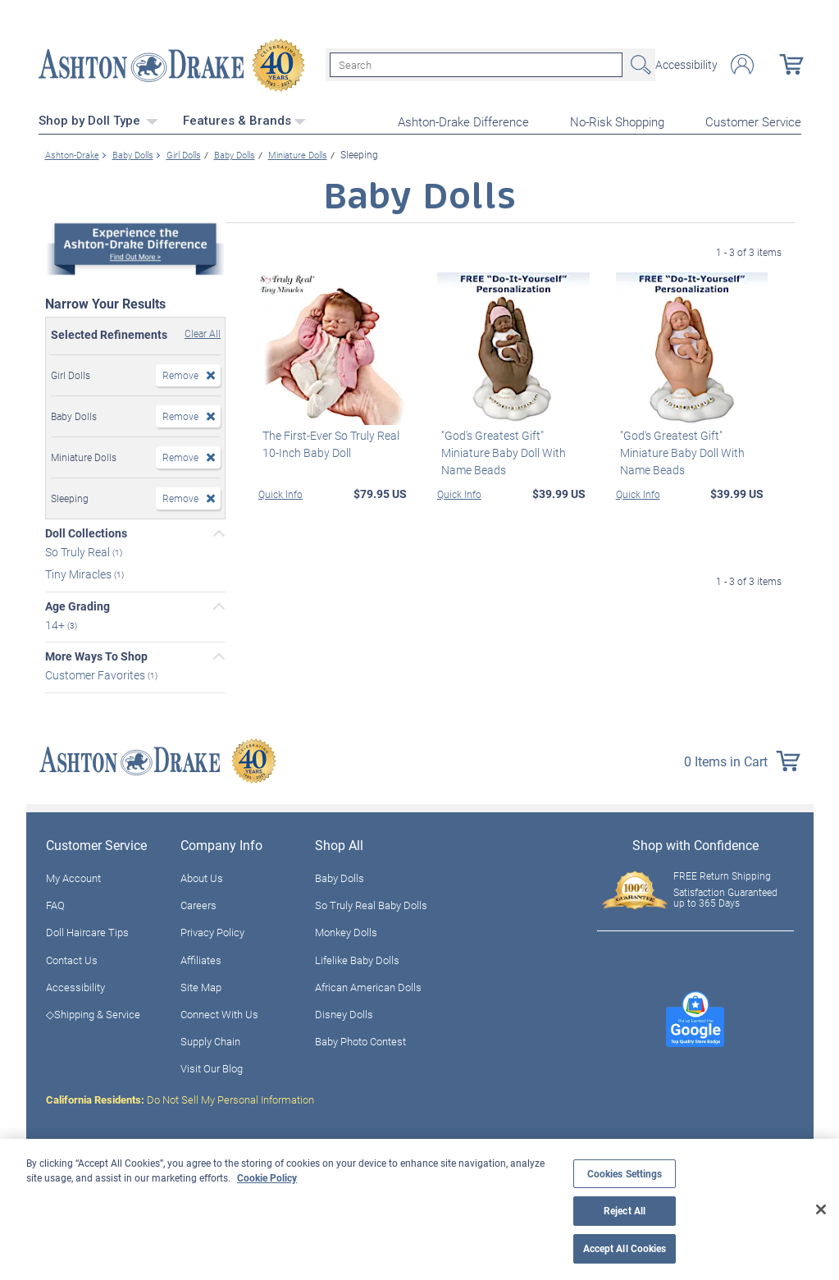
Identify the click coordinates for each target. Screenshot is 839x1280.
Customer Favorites (96, 673)
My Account (73, 876)
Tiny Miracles (79, 571)
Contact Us (72, 957)
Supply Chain (210, 1039)
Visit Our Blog (211, 1066)
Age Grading (77, 604)
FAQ (55, 903)
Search (638, 64)
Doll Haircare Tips (87, 930)
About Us (201, 876)
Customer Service (753, 120)
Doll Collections (86, 531)
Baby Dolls (339, 876)
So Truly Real (78, 549)
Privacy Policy (212, 930)
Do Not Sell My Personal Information (180, 1097)
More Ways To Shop (96, 655)
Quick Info (280, 491)
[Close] (821, 1209)
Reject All (624, 1211)
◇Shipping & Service (93, 1011)
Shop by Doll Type (98, 119)
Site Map (200, 984)
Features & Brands (244, 119)
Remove (180, 373)
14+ (56, 622)
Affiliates (200, 957)
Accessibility (686, 64)
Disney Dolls (344, 1011)
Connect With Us (219, 1011)
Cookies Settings (625, 1174)
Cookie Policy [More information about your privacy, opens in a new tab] (267, 1177)
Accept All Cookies (625, 1248)
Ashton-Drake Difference (463, 120)
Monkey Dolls (346, 930)
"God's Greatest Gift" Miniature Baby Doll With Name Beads (499, 450)
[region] (419, 1209)
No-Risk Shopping (617, 120)
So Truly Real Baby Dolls (371, 903)
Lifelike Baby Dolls (357, 957)
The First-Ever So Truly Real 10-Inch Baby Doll (326, 441)
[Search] (476, 64)
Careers (198, 903)
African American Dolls (368, 984)
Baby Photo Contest (360, 1039)
